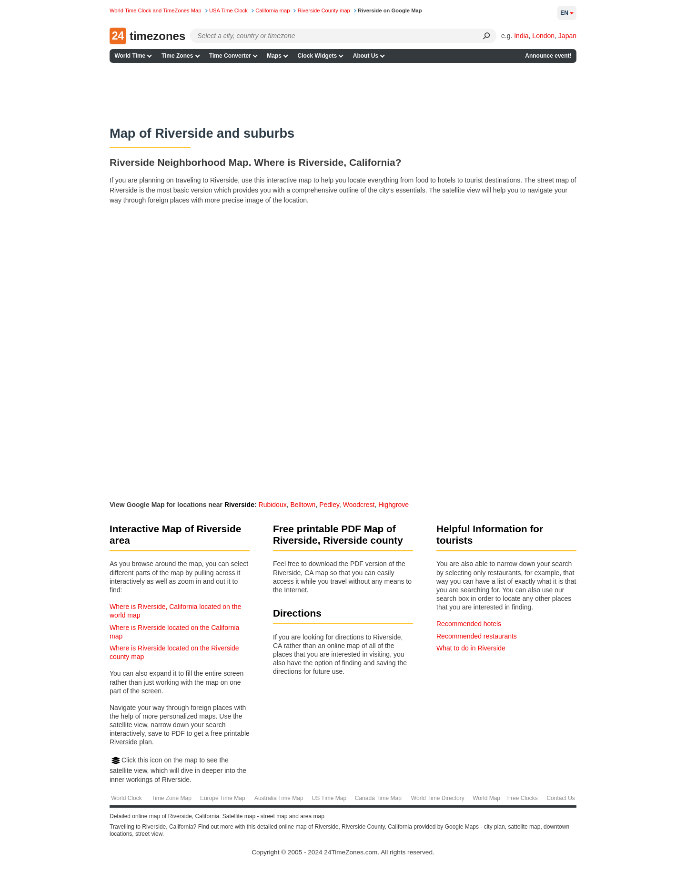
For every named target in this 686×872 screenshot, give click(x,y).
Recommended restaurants (476, 636)
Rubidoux (273, 504)
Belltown (302, 504)
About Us (365, 55)
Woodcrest (359, 504)
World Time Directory (437, 798)
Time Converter (230, 55)
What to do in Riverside (470, 648)
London (543, 36)
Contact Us (560, 798)
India (521, 36)
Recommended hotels (468, 624)
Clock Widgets (317, 55)
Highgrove (393, 504)
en (566, 13)
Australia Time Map (278, 798)
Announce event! (548, 55)
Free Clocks (522, 798)
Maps (274, 55)
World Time (129, 55)
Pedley (329, 504)
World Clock (126, 798)
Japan (567, 36)
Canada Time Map (378, 798)
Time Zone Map (171, 798)
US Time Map (329, 798)
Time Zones (177, 55)
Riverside (239, 504)
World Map (486, 798)
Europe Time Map (222, 798)
